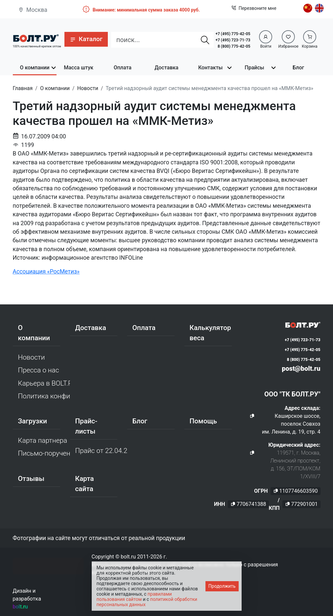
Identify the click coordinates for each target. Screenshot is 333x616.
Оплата (122, 67)
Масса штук (78, 67)
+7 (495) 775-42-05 (232, 34)
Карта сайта (84, 484)
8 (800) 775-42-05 (234, 46)
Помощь (203, 421)
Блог (298, 67)
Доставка (166, 67)
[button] (85, 39)
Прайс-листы (86, 426)
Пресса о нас (38, 370)
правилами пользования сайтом (134, 596)
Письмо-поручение (44, 453)
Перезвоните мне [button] (253, 8)
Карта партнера (42, 440)
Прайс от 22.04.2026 (101, 451)
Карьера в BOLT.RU (44, 383)
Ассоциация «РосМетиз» (46, 271)
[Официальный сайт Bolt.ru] (36, 37)
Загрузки (32, 421)
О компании (34, 67)
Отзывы (31, 479)
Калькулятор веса (210, 333)
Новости (31, 357)
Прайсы (254, 67)
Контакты (210, 67)
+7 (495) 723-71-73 (232, 40)
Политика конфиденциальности (44, 396)
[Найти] (205, 40)
